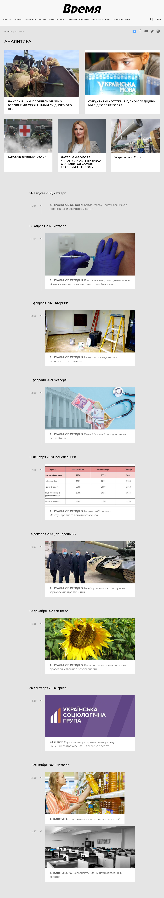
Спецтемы (84, 20)
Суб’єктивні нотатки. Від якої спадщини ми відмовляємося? (121, 103)
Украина (18, 20)
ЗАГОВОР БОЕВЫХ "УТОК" (26, 157)
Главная (8, 31)
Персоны (72, 20)
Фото (62, 20)
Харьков (7, 20)
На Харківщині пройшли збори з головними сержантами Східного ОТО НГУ (40, 105)
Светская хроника (101, 20)
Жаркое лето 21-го (127, 157)
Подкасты (118, 20)
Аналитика (30, 20)
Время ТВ (53, 20)
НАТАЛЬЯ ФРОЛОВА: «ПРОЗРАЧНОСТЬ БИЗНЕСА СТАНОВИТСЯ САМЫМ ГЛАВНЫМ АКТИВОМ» (81, 162)
